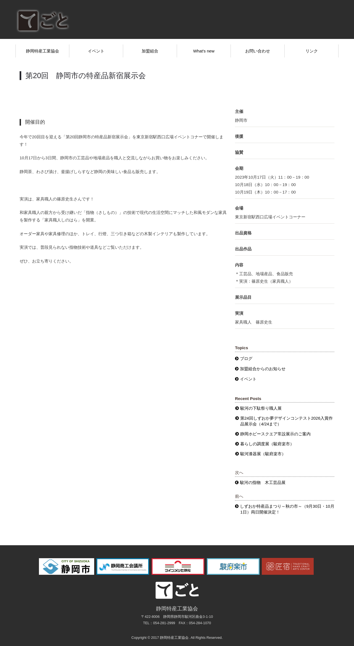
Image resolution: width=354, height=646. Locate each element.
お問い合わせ (257, 51)
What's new (203, 51)
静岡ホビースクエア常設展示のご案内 (275, 433)
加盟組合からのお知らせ (263, 368)
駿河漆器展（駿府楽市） (263, 453)
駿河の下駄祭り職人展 (261, 408)
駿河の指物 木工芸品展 (263, 482)
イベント (96, 51)
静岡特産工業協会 (42, 51)
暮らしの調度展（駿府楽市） (267, 443)
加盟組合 (150, 51)
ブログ (246, 358)
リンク (311, 51)
